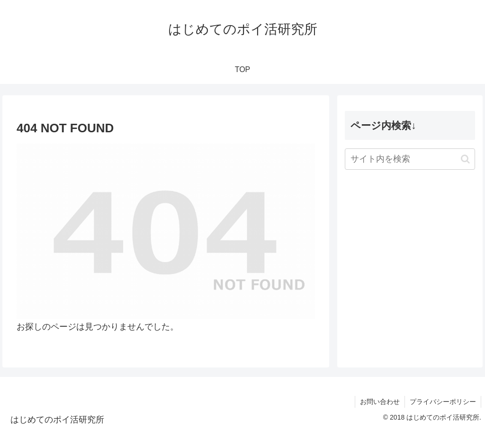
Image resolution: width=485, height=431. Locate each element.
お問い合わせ (380, 401)
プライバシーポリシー (443, 401)
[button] (465, 159)
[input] (410, 159)
